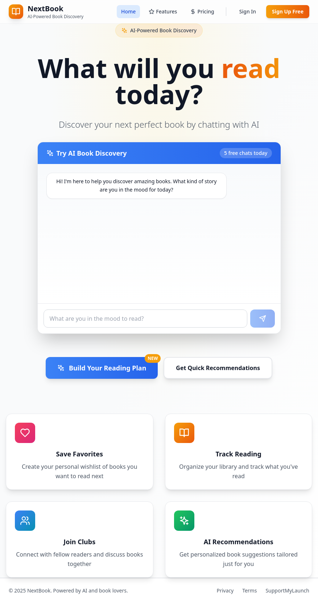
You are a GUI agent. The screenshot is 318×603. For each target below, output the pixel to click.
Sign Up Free (287, 11)
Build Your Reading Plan (107, 364)
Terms (249, 590)
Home (128, 11)
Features (163, 11)
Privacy (225, 590)
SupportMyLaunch (287, 590)
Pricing (202, 11)
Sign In (247, 11)
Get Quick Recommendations (218, 368)
